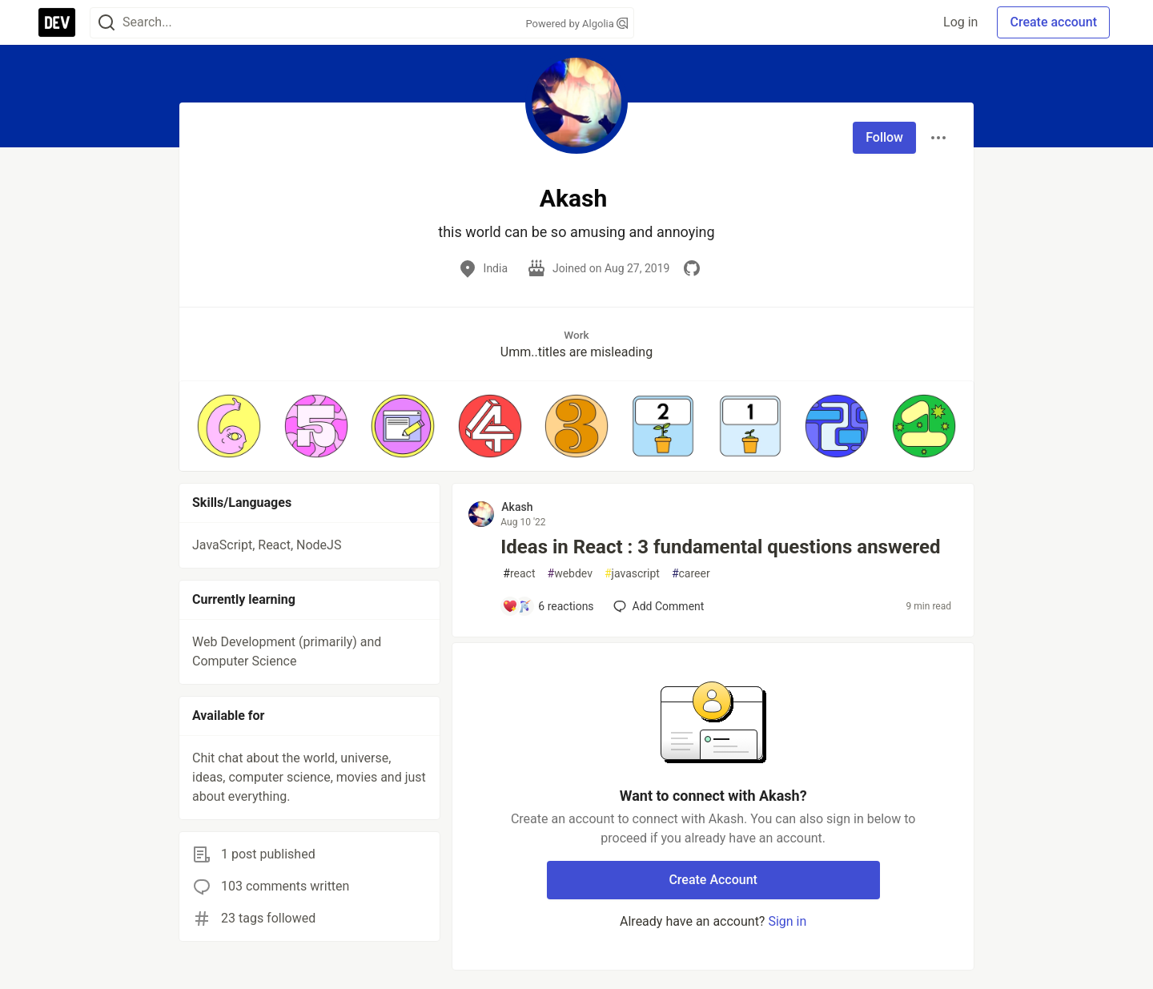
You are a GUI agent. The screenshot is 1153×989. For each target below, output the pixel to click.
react (519, 573)
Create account (1053, 22)
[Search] (106, 23)
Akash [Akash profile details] (516, 507)
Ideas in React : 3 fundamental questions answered (720, 547)
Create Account (713, 879)
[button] (229, 426)
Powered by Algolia (576, 24)
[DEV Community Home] (57, 22)
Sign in (787, 921)
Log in (960, 22)
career (691, 573)
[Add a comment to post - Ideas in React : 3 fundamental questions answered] (547, 606)
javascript (632, 573)
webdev (570, 573)
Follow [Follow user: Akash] (884, 137)
